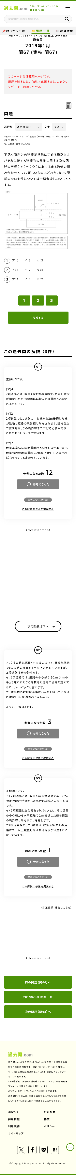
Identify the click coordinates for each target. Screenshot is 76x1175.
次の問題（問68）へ (38, 1012)
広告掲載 (50, 1112)
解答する (38, 318)
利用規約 (14, 1126)
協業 (47, 1119)
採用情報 (14, 1119)
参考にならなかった (38, 499)
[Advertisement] (38, 571)
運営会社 (14, 1112)
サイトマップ (16, 1133)
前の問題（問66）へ (38, 982)
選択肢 (8, 127)
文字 (47, 127)
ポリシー (49, 1126)
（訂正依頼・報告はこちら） (17, 143)
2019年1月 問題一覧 (38, 997)
